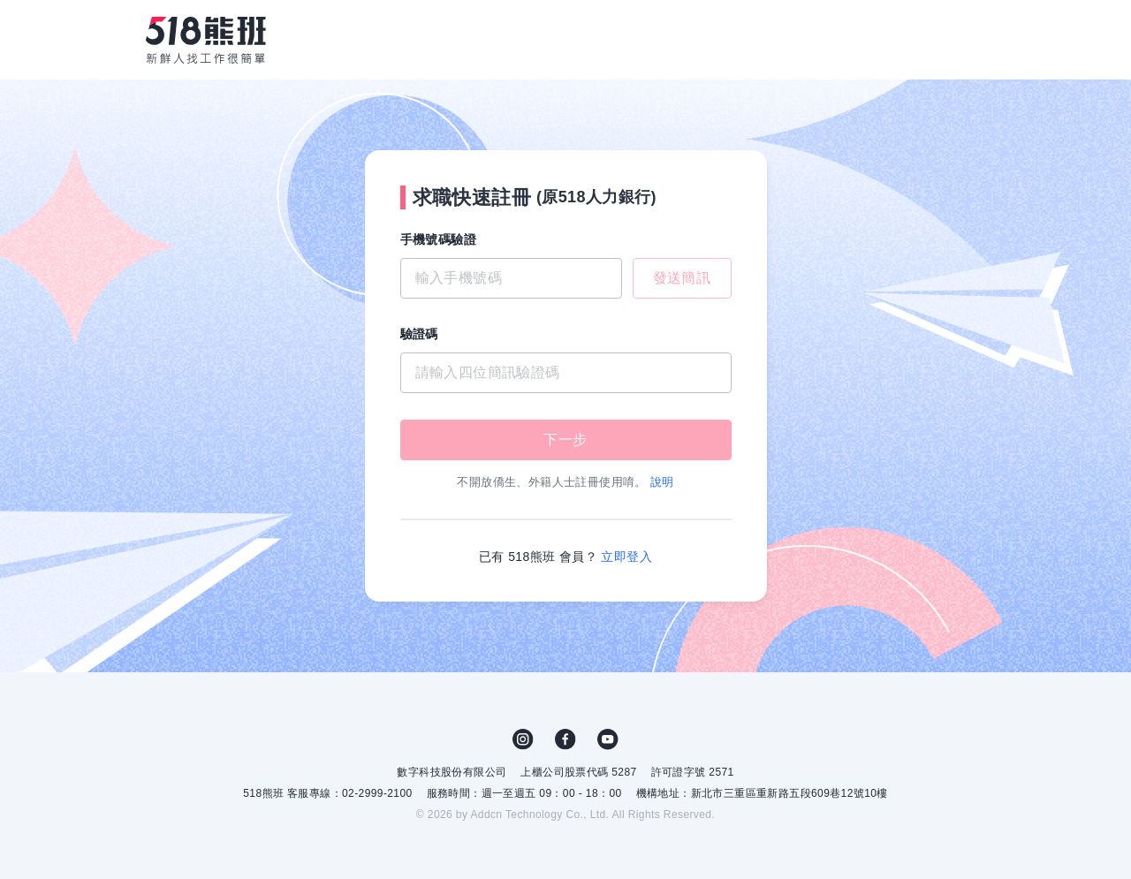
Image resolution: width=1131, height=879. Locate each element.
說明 (662, 482)
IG (523, 739)
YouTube (608, 739)
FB (565, 739)
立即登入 (626, 556)
